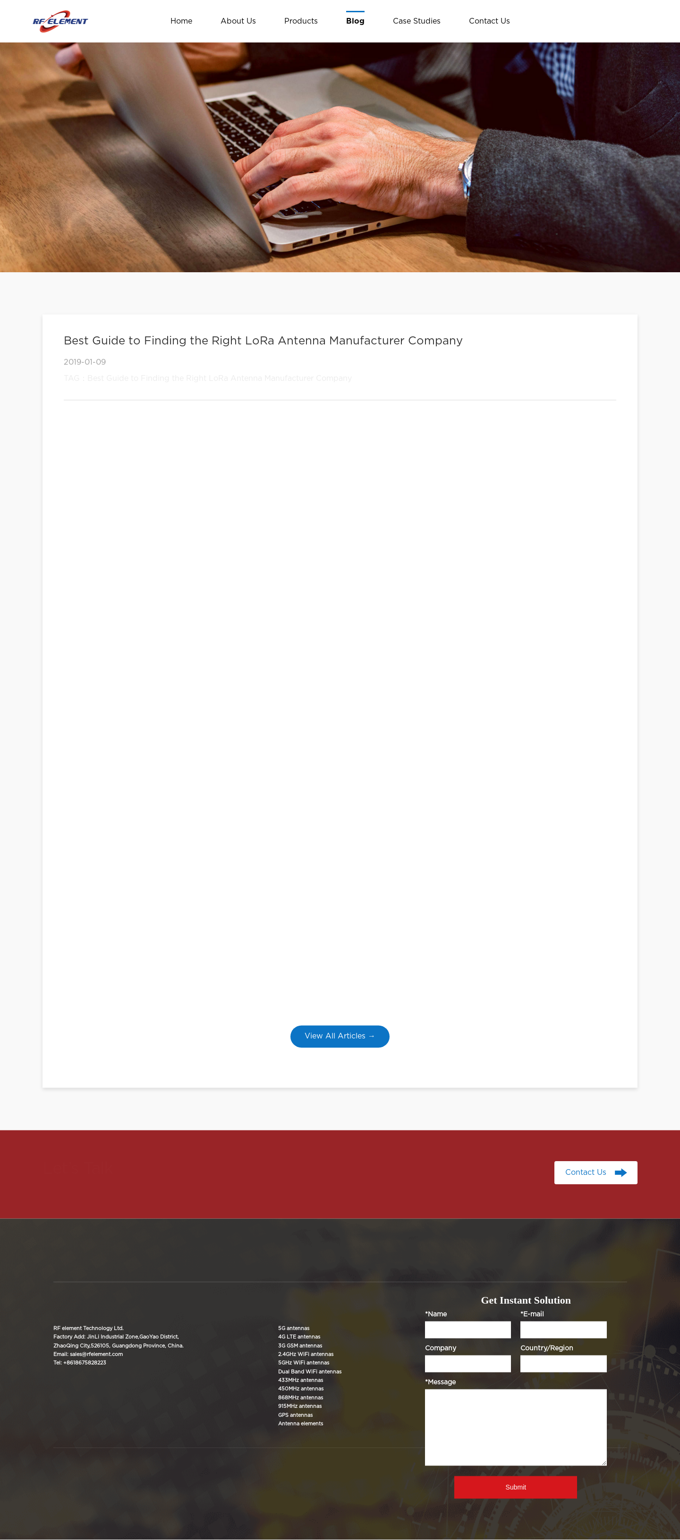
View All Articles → (340, 1036)
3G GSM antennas (300, 1345)
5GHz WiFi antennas (303, 1363)
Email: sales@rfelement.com (88, 1354)
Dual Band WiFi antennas (309, 1371)
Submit (516, 1487)
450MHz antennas (300, 1389)
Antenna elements (300, 1423)
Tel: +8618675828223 (79, 1363)
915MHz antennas (300, 1406)
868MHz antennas (300, 1397)
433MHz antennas (300, 1380)
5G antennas (293, 1328)
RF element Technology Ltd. (88, 1328)
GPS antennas (295, 1415)
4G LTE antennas (299, 1337)
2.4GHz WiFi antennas (305, 1354)
